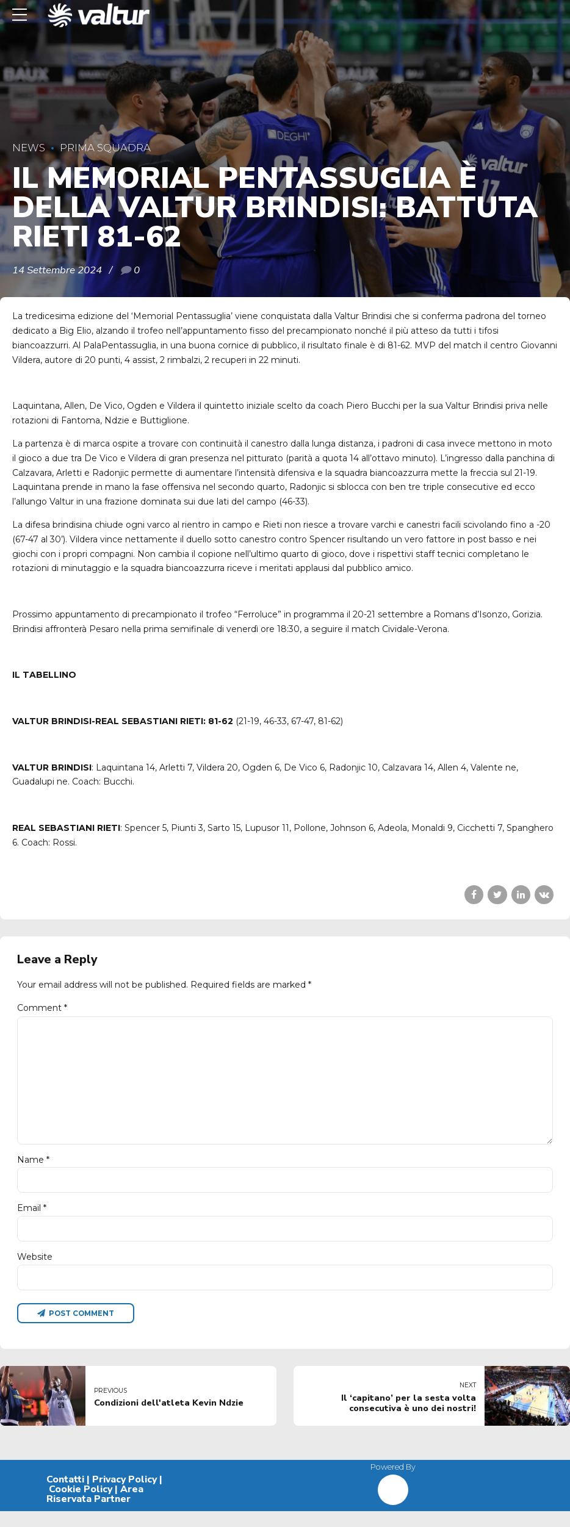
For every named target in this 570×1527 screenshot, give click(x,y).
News (28, 148)
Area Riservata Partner (94, 1510)
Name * (33, 1169)
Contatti (65, 1495)
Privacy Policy (124, 1495)
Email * (31, 1219)
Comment (42, 1007)
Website (34, 1270)
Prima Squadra (105, 148)
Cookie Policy (80, 1505)
